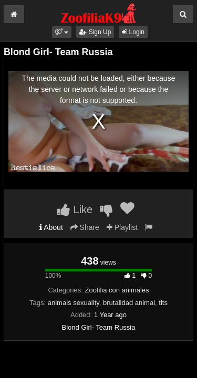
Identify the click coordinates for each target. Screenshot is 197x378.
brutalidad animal (129, 303)
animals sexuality (73, 303)
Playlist (122, 227)
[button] (61, 32)
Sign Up (95, 32)
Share (84, 227)
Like (74, 209)
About (51, 227)
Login (133, 32)
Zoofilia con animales (117, 290)
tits (163, 303)
